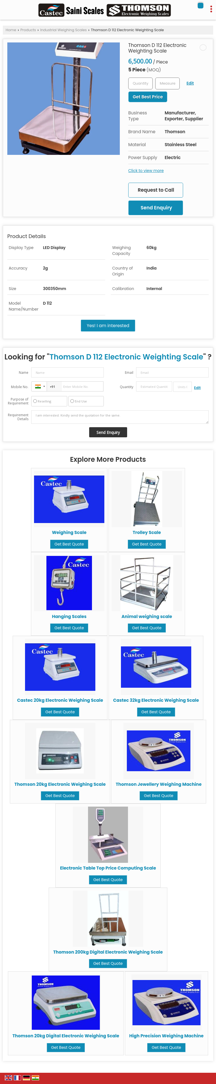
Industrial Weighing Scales (63, 30)
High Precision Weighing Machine (166, 1036)
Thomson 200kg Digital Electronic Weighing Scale (108, 952)
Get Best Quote (69, 544)
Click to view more (146, 170)
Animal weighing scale (147, 616)
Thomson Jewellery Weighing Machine (158, 784)
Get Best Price (148, 97)
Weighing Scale (69, 532)
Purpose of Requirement (18, 401)
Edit (190, 83)
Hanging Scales (69, 616)
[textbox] (167, 83)
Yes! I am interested (108, 326)
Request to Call (156, 190)
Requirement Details (18, 417)
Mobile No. (19, 386)
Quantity (126, 386)
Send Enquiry (156, 207)
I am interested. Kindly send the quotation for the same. (120, 417)
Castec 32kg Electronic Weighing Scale (156, 700)
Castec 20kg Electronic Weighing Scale (60, 700)
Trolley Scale (147, 532)
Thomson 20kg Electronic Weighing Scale (59, 784)
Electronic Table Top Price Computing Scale (108, 868)
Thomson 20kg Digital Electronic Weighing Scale (65, 1036)
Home (11, 30)
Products (28, 30)
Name (23, 372)
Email (129, 372)
